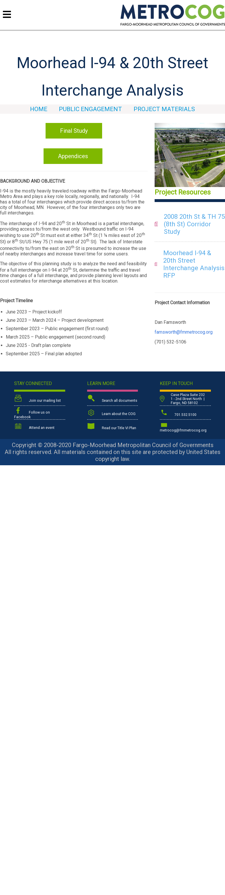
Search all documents (112, 399)
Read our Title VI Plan (111, 427)
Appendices (73, 156)
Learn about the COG (111, 412)
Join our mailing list (37, 399)
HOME (38, 109)
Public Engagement (90, 109)
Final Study (74, 130)
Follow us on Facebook (32, 413)
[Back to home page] (173, 24)
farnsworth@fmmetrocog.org (184, 332)
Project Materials (164, 109)
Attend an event (34, 426)
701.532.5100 (178, 413)
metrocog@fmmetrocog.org (183, 426)
